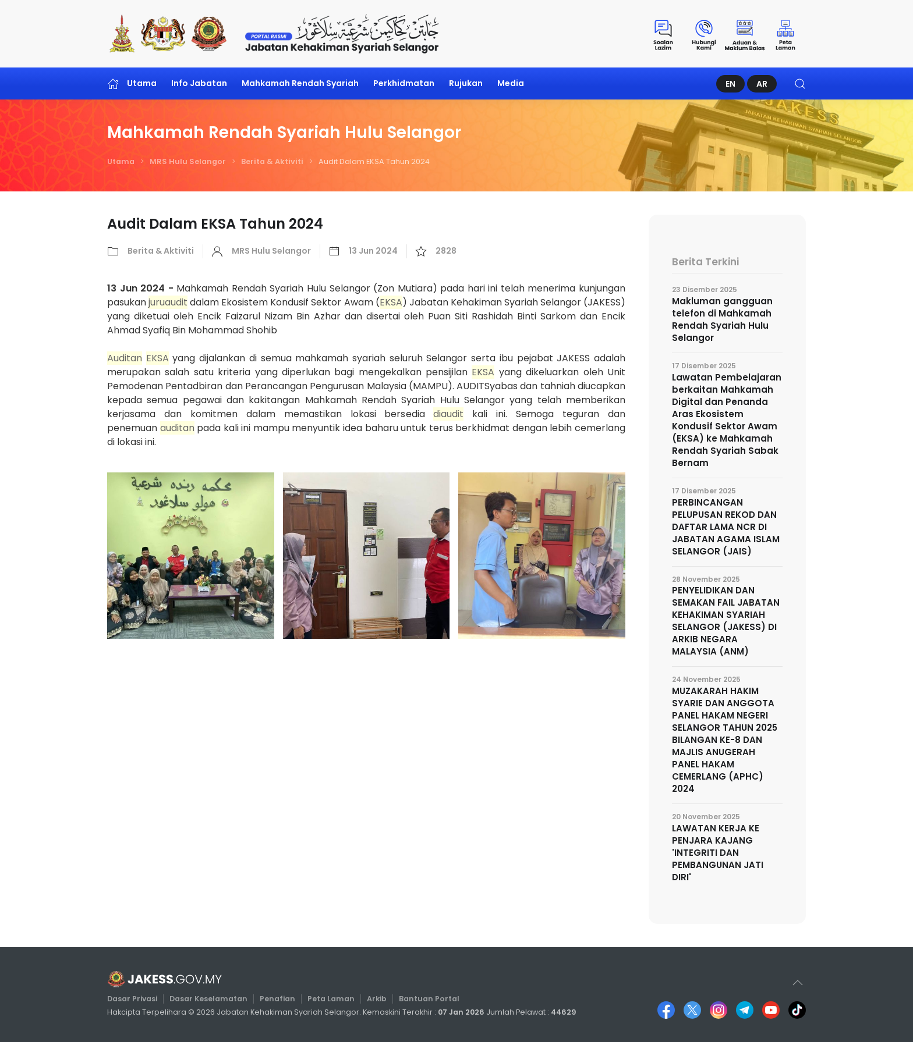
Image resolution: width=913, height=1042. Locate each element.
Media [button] (510, 83)
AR (761, 84)
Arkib (376, 999)
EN (730, 84)
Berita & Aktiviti (272, 161)
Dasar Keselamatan (213, 999)
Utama (132, 83)
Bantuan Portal (427, 999)
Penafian (280, 999)
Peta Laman (332, 999)
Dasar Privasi (139, 999)
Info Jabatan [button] (199, 83)
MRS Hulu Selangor (188, 161)
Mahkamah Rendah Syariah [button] (300, 83)
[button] (800, 83)
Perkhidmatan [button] (403, 83)
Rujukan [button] (466, 83)
